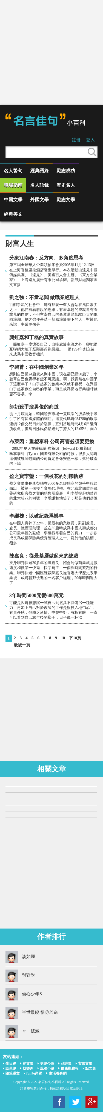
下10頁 (75, 638)
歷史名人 (65, 185)
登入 (90, 140)
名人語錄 (39, 185)
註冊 (76, 140)
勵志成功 (65, 170)
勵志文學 (65, 199)
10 (63, 638)
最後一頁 (22, 645)
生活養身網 (58, 1073)
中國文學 (13, 199)
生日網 (10, 1063)
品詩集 (66, 1063)
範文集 (28, 1063)
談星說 (10, 1068)
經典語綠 (39, 170)
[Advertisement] (51, 52)
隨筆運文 (12, 1073)
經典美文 (13, 214)
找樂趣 (28, 1068)
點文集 (90, 1068)
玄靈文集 (85, 1063)
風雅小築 (47, 1068)
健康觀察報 (70, 1068)
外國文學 (39, 199)
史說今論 (47, 1063)
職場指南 (13, 185)
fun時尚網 (34, 1073)
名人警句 (13, 170)
